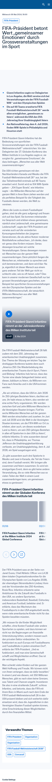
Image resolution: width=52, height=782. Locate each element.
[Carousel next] (14, 554)
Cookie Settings (9, 779)
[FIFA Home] (7, 4)
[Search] (43, 4)
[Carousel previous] (6, 554)
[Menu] (48, 4)
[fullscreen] (21, 554)
